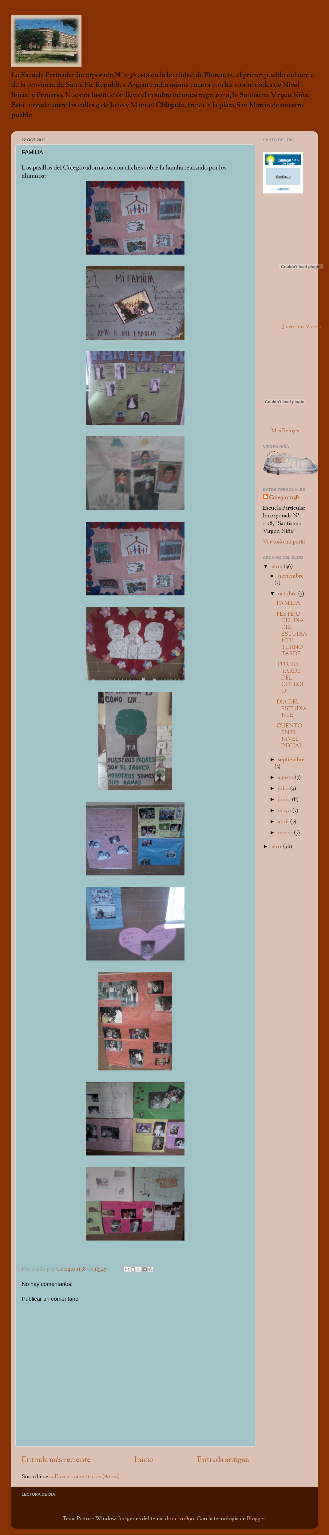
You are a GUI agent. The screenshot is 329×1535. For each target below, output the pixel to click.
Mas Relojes (285, 431)
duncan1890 (179, 1519)
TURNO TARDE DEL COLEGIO (290, 678)
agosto (286, 777)
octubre (288, 594)
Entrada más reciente (56, 1460)
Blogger (256, 1519)
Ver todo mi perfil (284, 542)
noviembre (291, 576)
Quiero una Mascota (301, 327)
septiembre (291, 760)
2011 (277, 847)
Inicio (143, 1460)
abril (284, 822)
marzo (286, 833)
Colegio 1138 (284, 498)
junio (285, 800)
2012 (277, 567)
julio (284, 789)
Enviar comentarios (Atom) (87, 1477)
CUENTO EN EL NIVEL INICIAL (290, 736)
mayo (285, 811)
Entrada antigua (223, 1460)
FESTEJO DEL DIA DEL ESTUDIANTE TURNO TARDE (292, 634)
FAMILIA (288, 603)
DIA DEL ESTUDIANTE (292, 708)
